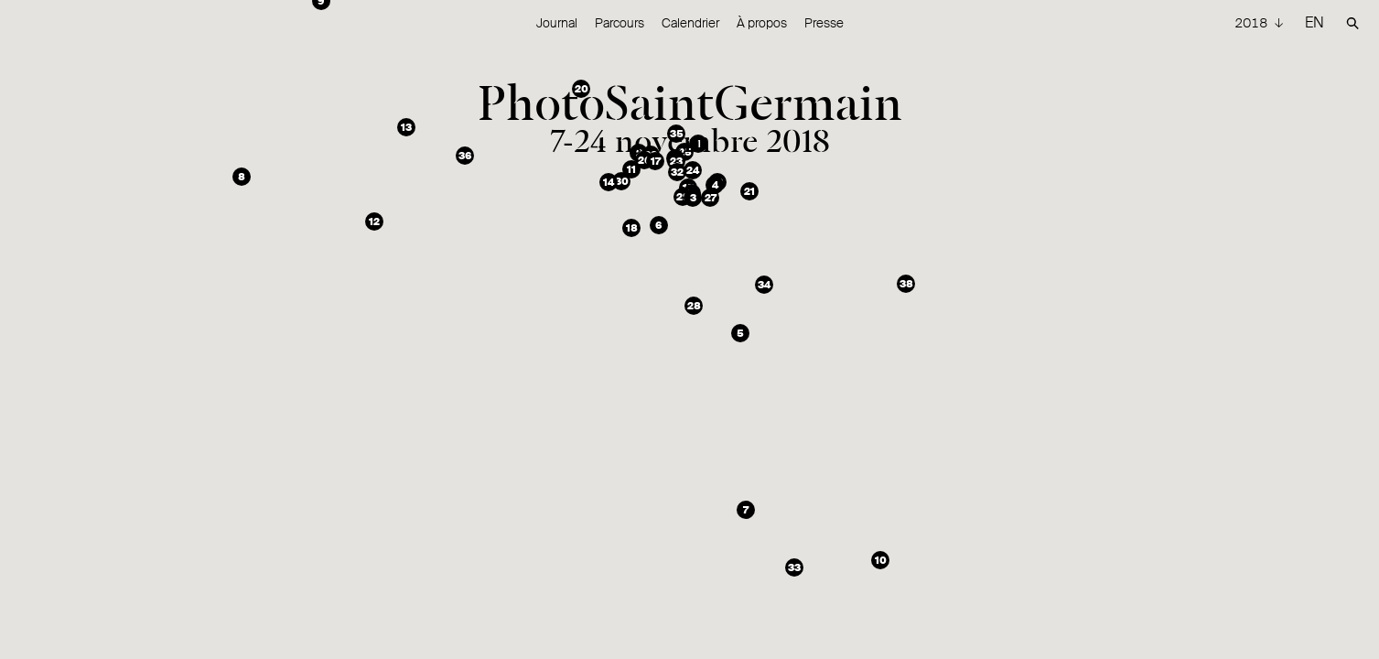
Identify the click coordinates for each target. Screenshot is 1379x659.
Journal (556, 23)
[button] (698, 144)
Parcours (619, 23)
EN (1314, 22)
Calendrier (690, 23)
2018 (1252, 23)
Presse (824, 23)
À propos (762, 23)
